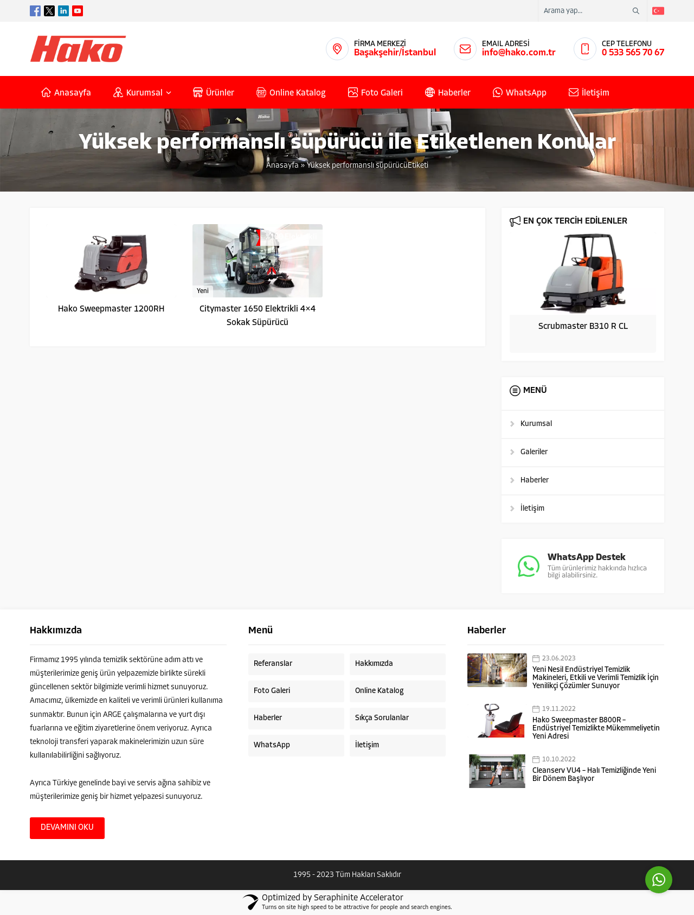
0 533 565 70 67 (633, 53)
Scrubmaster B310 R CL (583, 326)
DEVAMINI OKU (67, 828)
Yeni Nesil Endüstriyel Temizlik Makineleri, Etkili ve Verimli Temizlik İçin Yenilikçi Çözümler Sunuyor (595, 678)
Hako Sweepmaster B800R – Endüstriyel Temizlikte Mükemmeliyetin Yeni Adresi (596, 728)
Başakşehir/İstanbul (395, 53)
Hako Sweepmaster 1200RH (111, 309)
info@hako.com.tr (519, 53)
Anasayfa (282, 166)
